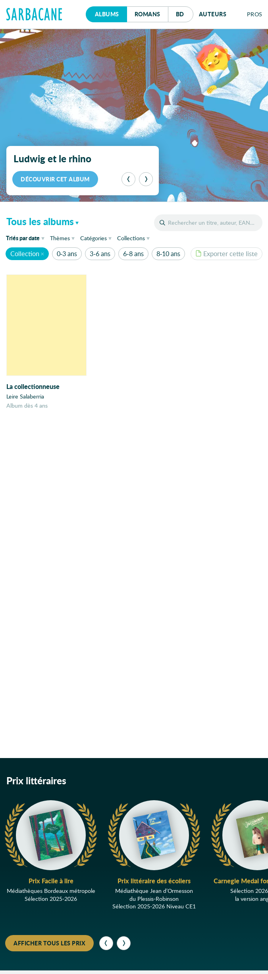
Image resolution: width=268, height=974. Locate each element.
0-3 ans (67, 253)
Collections (131, 238)
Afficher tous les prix (49, 943)
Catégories (93, 238)
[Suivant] (146, 179)
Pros (254, 14)
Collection (24, 253)
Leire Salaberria (25, 396)
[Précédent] (128, 179)
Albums (107, 14)
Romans (147, 14)
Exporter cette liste (226, 253)
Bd (184, 12)
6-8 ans (133, 253)
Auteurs (213, 14)
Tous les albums (40, 221)
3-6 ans (100, 253)
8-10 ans (168, 253)
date (26, 237)
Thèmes (60, 238)
